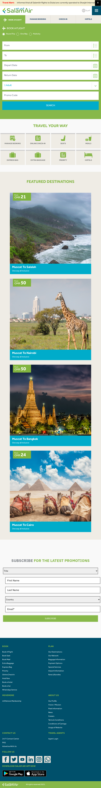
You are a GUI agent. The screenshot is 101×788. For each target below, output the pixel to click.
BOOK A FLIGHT (13, 20)
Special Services (54, 667)
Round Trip (8, 34)
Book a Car (6, 686)
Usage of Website (55, 728)
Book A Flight (7, 652)
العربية (86, 10)
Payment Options (55, 663)
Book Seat (6, 656)
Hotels (88, 19)
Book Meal (6, 660)
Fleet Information (55, 709)
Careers (51, 716)
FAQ (4, 743)
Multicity (34, 34)
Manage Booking (38, 19)
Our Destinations (55, 652)
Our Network (53, 656)
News (50, 713)
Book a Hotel (7, 682)
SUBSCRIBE (50, 618)
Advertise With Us (9, 747)
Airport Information (56, 671)
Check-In (63, 19)
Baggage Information (56, 660)
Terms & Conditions (56, 720)
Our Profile (52, 701)
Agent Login (53, 739)
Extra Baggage (8, 663)
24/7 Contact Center (10, 739)
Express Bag (7, 667)
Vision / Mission (54, 705)
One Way (22, 34)
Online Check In (8, 675)
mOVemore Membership (11, 701)
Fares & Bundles (54, 675)
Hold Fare (6, 679)
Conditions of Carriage (57, 724)
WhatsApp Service (9, 690)
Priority (5, 671)
